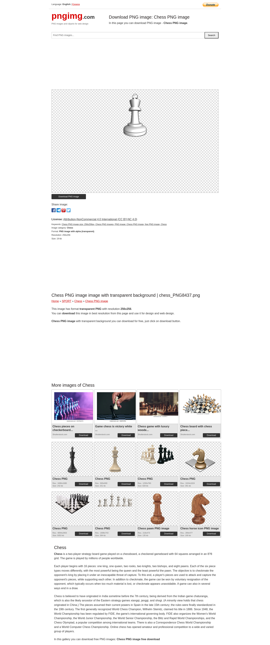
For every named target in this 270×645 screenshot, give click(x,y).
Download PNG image (69, 196)
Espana (76, 4)
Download (83, 435)
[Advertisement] (135, 65)
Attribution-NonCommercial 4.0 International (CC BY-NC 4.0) (100, 219)
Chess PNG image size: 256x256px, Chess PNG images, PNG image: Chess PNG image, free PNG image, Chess (114, 224)
